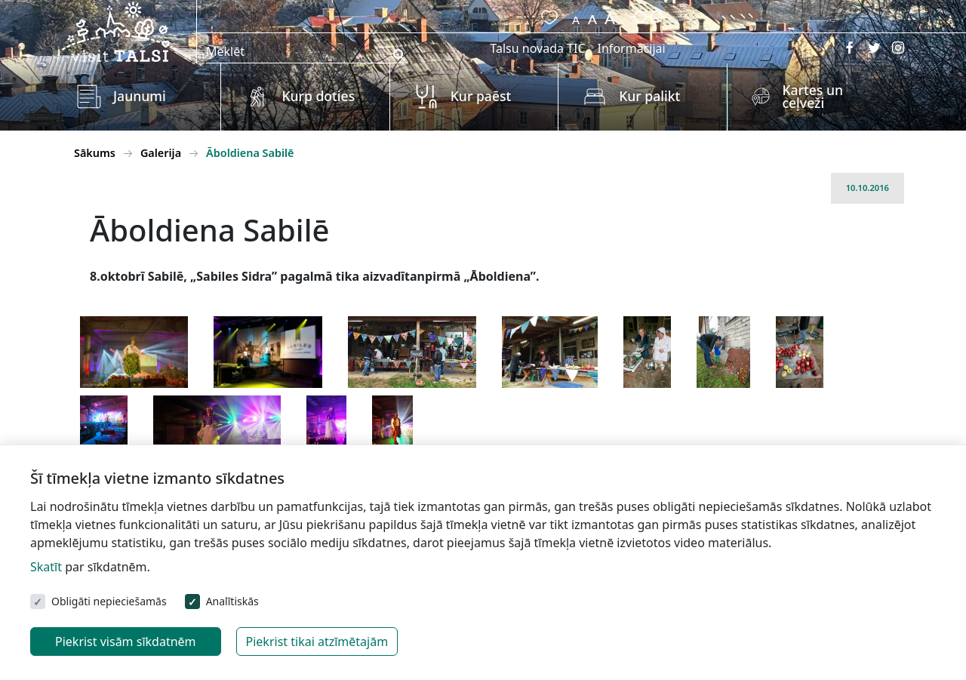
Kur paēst (481, 96)
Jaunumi (139, 96)
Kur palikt (649, 96)
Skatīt (46, 566)
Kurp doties (318, 96)
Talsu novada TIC (537, 48)
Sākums (94, 153)
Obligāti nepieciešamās (109, 601)
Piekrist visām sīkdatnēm (125, 641)
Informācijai (632, 48)
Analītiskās (232, 601)
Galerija (160, 153)
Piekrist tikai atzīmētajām (317, 641)
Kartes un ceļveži (812, 96)
